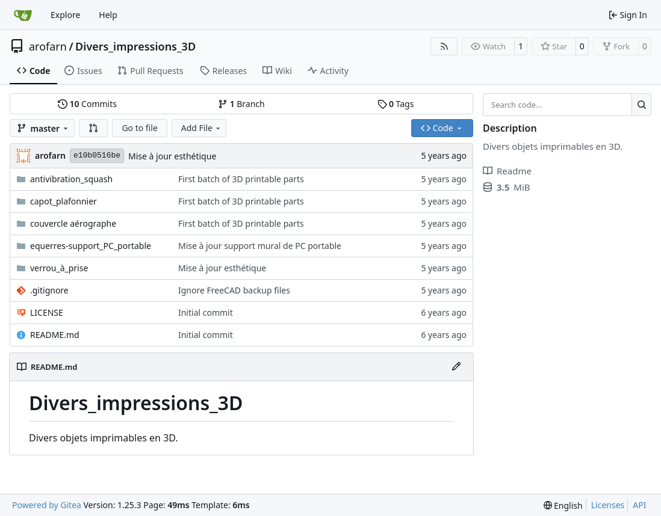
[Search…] (641, 104)
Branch (241, 103)
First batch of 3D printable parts (241, 179)
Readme (507, 171)
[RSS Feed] (444, 46)
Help (108, 14)
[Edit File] (456, 367)
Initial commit (205, 312)
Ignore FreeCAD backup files (234, 290)
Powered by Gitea (46, 505)
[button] (93, 128)
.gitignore (49, 290)
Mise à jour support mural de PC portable (259, 245)
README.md (54, 334)
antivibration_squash (71, 179)
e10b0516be (96, 155)
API (639, 505)
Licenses (608, 505)
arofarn (48, 46)
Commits (87, 103)
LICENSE (46, 312)
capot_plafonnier (63, 201)
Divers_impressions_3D (135, 46)
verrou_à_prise (59, 268)
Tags (395, 103)
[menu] (563, 505)
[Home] (23, 15)
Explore (65, 14)
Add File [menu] (201, 128)
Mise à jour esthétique (172, 156)
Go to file (139, 128)
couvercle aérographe (73, 223)
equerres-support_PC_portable (90, 245)
